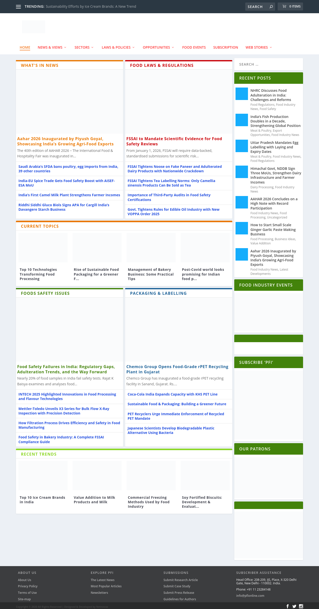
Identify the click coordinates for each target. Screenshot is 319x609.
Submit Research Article (180, 577)
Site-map (24, 597)
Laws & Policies (116, 45)
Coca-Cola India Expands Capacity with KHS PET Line (173, 392)
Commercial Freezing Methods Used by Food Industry (149, 499)
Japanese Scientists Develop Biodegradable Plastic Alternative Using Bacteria (171, 427)
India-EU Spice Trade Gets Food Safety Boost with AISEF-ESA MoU (66, 180)
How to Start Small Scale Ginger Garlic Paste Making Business (273, 227)
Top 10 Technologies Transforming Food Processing (38, 272)
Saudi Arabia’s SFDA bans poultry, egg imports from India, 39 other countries (68, 166)
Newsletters (99, 590)
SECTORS (82, 45)
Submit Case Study (176, 584)
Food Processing (261, 237)
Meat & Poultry (260, 128)
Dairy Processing (262, 185)
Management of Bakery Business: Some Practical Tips (151, 272)
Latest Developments (269, 269)
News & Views (50, 45)
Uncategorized (277, 215)
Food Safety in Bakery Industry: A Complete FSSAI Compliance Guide (61, 437)
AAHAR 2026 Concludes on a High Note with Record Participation (274, 201)
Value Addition (260, 241)
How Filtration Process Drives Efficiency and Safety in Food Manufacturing (69, 422)
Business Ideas (285, 237)
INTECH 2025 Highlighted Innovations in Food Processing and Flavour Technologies (67, 394)
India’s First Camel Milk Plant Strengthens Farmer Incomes (69, 192)
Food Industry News (285, 132)
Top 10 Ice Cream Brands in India (42, 497)
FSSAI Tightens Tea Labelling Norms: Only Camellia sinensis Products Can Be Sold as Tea (171, 180)
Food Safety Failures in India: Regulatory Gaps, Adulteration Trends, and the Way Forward (66, 366)
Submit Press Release (178, 590)
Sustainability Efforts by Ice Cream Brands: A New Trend (91, 6)
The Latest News (102, 577)
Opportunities (156, 45)
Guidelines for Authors (179, 597)
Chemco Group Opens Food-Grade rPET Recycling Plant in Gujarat (177, 366)
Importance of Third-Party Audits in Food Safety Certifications (169, 195)
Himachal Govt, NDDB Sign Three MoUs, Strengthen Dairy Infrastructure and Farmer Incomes (275, 173)
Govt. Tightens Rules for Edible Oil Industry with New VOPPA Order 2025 (174, 209)
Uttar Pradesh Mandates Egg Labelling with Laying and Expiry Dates (274, 144)
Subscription (225, 45)
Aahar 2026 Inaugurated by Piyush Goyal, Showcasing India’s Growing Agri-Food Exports (65, 139)
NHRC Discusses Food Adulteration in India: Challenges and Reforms (270, 93)
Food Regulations (262, 102)
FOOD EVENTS (194, 45)
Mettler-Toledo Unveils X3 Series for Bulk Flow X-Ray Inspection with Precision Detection (63, 408)
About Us (24, 577)
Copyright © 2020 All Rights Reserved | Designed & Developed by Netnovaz (62, 604)
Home (25, 45)
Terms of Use (27, 590)
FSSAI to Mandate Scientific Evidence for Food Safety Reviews (174, 139)
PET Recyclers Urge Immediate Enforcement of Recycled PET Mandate (176, 413)
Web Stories (257, 45)
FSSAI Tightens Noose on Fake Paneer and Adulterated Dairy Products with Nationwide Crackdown (175, 166)
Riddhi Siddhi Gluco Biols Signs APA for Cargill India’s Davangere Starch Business (63, 204)
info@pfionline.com (250, 593)
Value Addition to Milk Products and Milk (94, 497)
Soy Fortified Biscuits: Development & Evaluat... (202, 499)
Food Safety (268, 106)
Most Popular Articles (106, 584)
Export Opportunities (266, 130)
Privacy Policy (28, 584)
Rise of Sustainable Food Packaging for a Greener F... (96, 272)
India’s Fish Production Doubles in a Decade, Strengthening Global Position (275, 118)
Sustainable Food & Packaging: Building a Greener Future (177, 401)
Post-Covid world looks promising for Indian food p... (203, 272)
